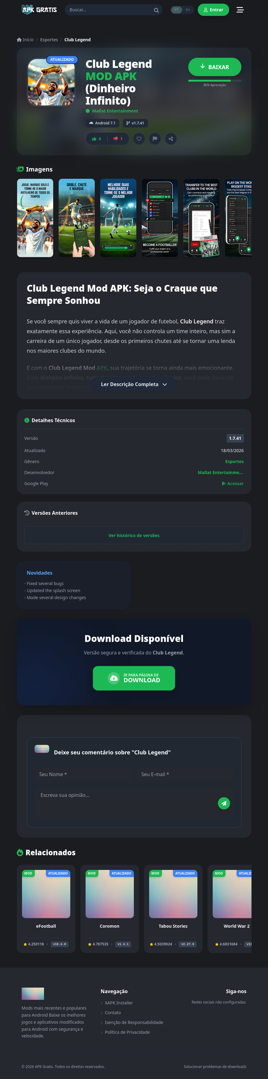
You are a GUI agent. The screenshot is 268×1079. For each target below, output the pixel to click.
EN (188, 10)
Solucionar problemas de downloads (215, 1066)
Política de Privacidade (125, 1032)
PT (176, 10)
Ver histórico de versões (134, 535)
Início (25, 39)
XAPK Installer (117, 1003)
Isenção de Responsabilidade (132, 1022)
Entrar (213, 10)
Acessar (233, 483)
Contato (111, 1012)
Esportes (49, 39)
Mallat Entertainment (112, 111)
